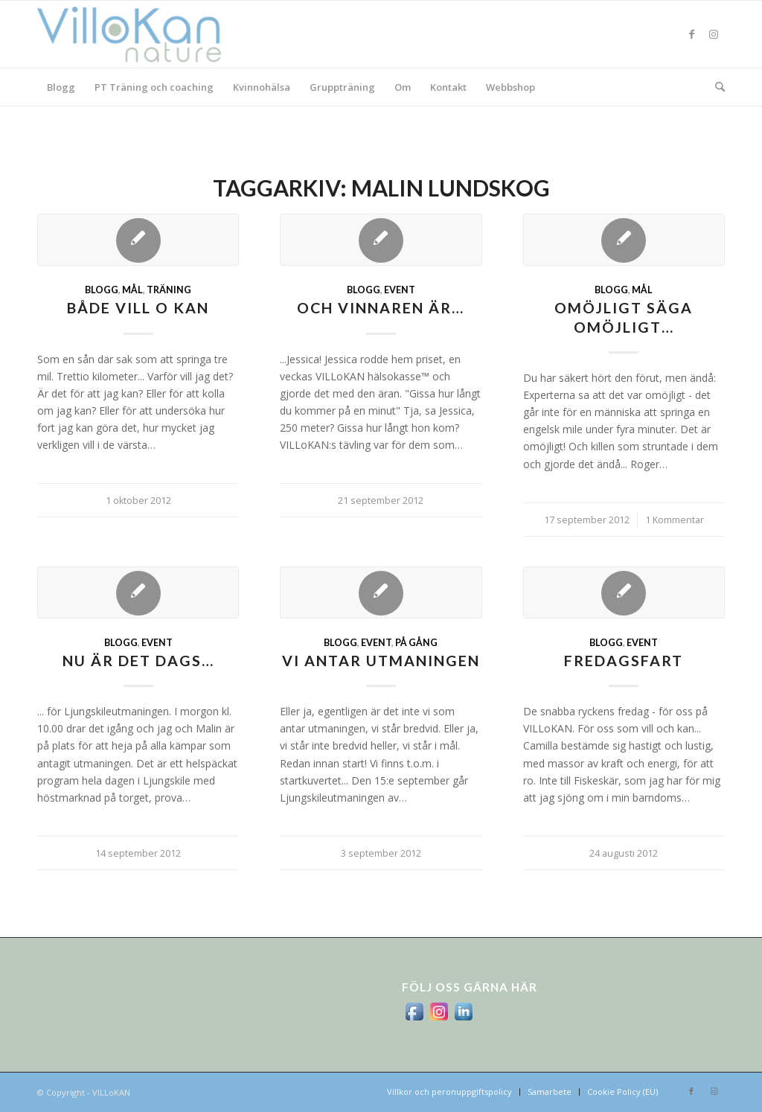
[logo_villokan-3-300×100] (137, 34)
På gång (416, 642)
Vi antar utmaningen (381, 660)
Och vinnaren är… (380, 307)
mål (132, 289)
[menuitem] (61, 87)
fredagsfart (623, 660)
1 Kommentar (674, 520)
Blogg (101, 289)
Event (399, 289)
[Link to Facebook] (691, 34)
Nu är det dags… (138, 660)
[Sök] (715, 87)
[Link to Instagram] (713, 34)
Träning (169, 289)
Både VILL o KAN (138, 307)
